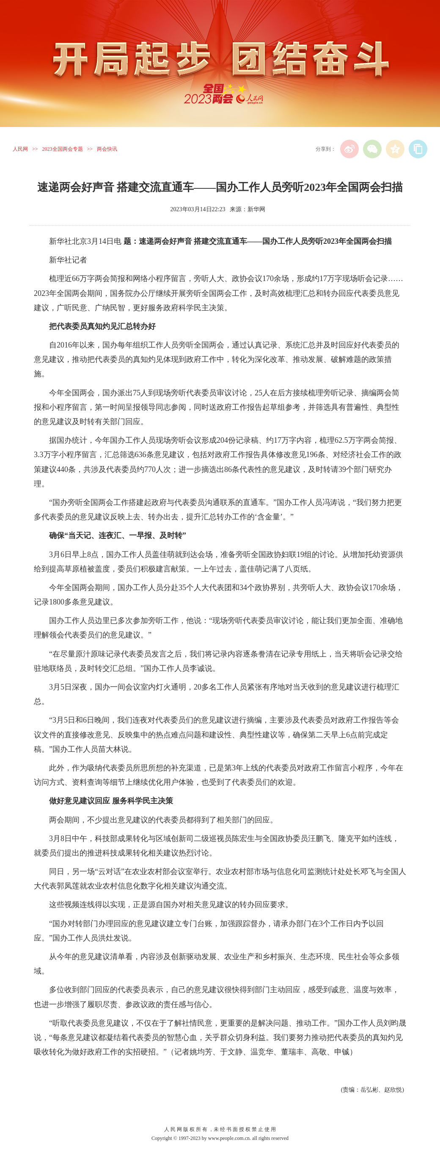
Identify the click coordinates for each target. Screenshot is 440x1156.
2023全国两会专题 (62, 149)
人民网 (20, 149)
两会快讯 (107, 149)
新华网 (256, 209)
